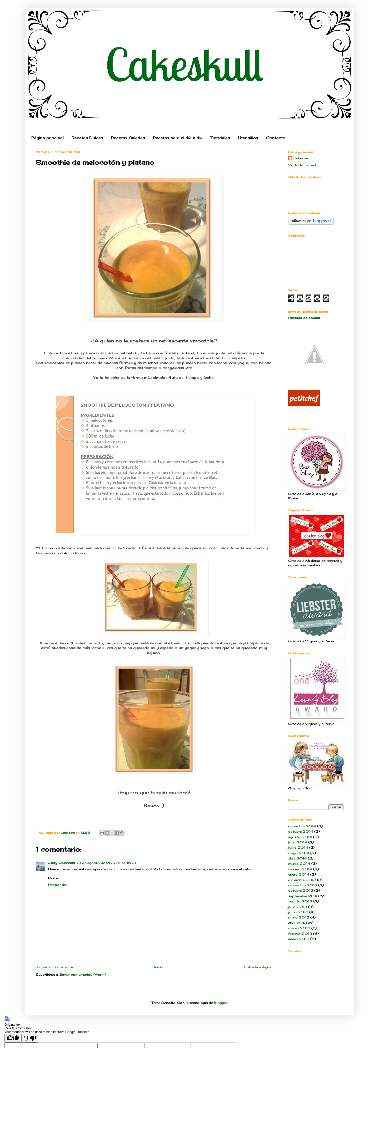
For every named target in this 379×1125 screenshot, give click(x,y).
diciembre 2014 (302, 826)
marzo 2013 (299, 928)
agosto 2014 (300, 837)
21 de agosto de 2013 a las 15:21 (106, 863)
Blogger (220, 1003)
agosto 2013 (300, 901)
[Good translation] (12, 1038)
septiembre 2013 (303, 896)
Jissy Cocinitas (61, 863)
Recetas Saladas (128, 137)
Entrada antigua (257, 967)
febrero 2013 (300, 934)
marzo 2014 (299, 864)
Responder (57, 885)
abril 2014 (297, 858)
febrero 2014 (300, 869)
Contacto (275, 137)
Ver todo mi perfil (303, 165)
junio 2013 (298, 912)
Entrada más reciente (55, 967)
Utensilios (248, 137)
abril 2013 (297, 923)
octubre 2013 (300, 890)
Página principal (47, 137)
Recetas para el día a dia (178, 137)
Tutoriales (220, 137)
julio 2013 (297, 907)
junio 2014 (298, 847)
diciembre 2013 (302, 880)
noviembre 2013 (302, 885)
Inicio (158, 967)
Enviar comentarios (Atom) (82, 974)
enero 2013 (298, 939)
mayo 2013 (298, 917)
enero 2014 (298, 874)
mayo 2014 (298, 853)
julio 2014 (297, 842)
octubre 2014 (300, 831)
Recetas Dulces (87, 137)
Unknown (301, 158)
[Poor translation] (29, 1038)
